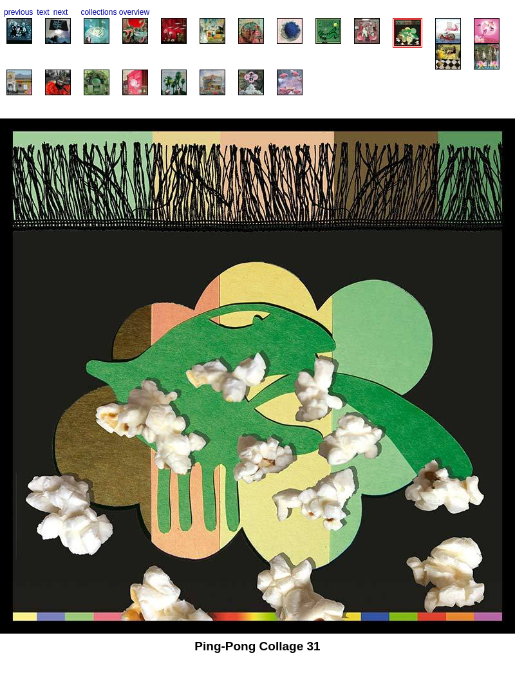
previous (18, 12)
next (60, 12)
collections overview (114, 12)
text (43, 12)
